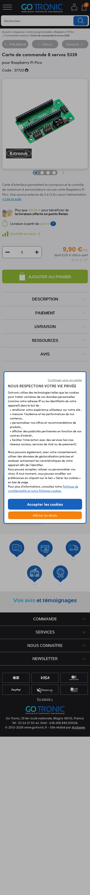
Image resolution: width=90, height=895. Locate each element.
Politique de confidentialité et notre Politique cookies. (43, 488)
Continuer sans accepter (65, 380)
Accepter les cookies (45, 504)
